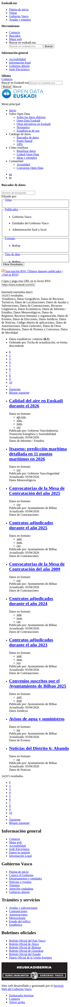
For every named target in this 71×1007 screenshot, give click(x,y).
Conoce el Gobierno (21, 875)
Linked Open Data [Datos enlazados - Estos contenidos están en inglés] (28, 154)
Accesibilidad (17, 59)
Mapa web (15, 39)
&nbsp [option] (16, 245)
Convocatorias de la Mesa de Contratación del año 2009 (37, 566)
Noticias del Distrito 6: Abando (39, 748)
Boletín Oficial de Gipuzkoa (26, 950)
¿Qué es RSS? (10, 274)
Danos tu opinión (19, 852)
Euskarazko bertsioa (21, 995)
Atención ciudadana (21, 888)
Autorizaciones (18, 914)
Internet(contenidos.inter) (17, 292)
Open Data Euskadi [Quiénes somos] (28, 120)
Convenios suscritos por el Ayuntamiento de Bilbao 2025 (37, 683)
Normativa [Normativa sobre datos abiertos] (23, 127)
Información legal (20, 62)
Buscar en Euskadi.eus (15, 82)
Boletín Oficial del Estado (25, 954)
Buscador (14, 35)
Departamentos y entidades (25, 878)
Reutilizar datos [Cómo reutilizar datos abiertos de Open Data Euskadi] (26, 151)
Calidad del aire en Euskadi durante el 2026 (36, 403)
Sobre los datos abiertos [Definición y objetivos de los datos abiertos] (31, 117)
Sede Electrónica (19, 69)
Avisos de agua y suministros (37, 718)
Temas (13, 12)
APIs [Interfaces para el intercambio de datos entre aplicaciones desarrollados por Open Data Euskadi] (20, 144)
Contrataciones (18, 911)
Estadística (15, 924)
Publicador (11, 209)
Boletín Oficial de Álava (24, 944)
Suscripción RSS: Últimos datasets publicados (31, 271)
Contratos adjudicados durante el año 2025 (31, 525)
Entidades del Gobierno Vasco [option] (30, 223)
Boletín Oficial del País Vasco (27, 940)
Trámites (14, 885)
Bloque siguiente (19, 392)
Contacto (14, 32)
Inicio (12, 110)
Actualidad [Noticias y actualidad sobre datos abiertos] (23, 164)
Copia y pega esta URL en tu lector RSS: (26, 281)
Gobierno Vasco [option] (21, 216)
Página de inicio (19, 9)
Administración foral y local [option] (29, 229)
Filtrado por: (9, 196)
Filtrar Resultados (13, 264)
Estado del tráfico (19, 921)
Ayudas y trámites (20, 19)
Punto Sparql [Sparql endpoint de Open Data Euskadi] (24, 140)
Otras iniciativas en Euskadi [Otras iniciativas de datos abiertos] (34, 124)
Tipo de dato (12, 254)
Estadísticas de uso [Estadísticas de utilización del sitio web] (28, 130)
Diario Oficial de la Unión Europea (30, 957)
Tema (8, 199)
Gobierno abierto (19, 66)
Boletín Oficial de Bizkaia (25, 947)
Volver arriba (17, 1002)
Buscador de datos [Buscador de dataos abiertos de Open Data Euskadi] (28, 137)
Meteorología (17, 918)
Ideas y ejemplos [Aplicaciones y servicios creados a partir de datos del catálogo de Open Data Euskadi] (27, 157)
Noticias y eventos (20, 882)
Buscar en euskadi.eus (22, 42)
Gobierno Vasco (18, 16)
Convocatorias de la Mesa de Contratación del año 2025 (37, 491)
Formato (10, 238)
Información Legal (20, 855)
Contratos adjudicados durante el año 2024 (31, 601)
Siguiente (14, 389)
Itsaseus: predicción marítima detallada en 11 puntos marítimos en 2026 (38, 453)
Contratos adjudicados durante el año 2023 (31, 642)
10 (10, 382)
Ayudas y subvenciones (23, 907)
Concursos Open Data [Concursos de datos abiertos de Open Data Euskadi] (30, 167)
